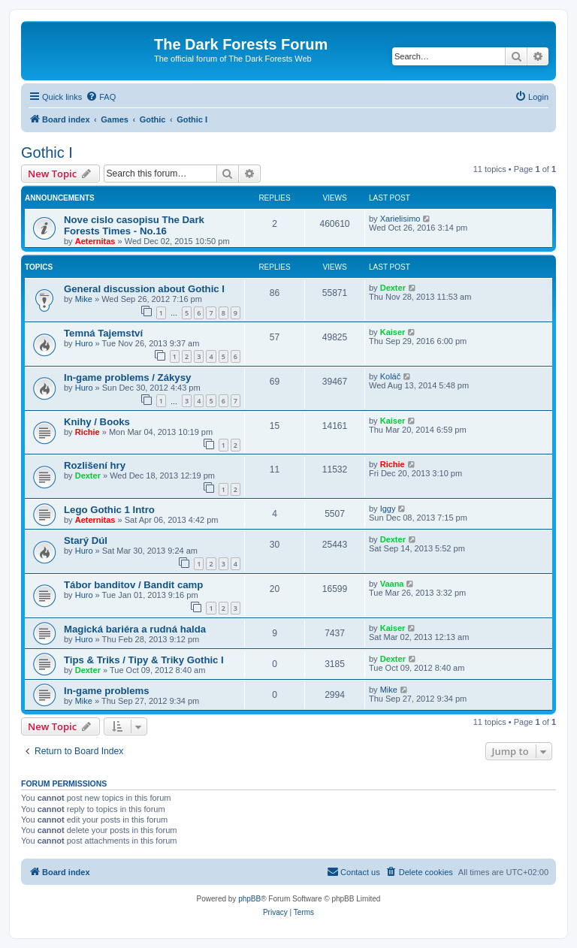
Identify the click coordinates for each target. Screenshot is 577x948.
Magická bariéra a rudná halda (135, 629)
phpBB (249, 899)
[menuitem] (101, 97)
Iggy (388, 508)
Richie (87, 431)
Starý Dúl (85, 540)
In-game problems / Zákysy (127, 377)
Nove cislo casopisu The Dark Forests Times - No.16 (134, 225)
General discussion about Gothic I (144, 288)
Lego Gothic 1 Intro (109, 509)
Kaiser (393, 332)
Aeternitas (95, 241)
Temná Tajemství (103, 333)
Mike (83, 298)
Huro (84, 343)
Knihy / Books (97, 421)
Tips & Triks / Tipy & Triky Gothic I (144, 660)
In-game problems (107, 690)
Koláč (390, 376)
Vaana (392, 583)
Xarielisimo (400, 218)
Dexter (393, 287)
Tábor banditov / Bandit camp (133, 584)
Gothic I (47, 152)
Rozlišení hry (94, 465)
